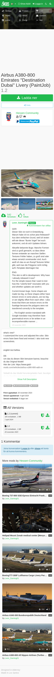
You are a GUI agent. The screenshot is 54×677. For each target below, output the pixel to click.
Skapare (32, 223)
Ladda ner (27, 98)
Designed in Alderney (10, 670)
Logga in (25, 448)
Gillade (26, 217)
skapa (37, 448)
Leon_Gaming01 (20, 223)
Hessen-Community (27, 113)
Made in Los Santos (10, 673)
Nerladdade (11, 217)
